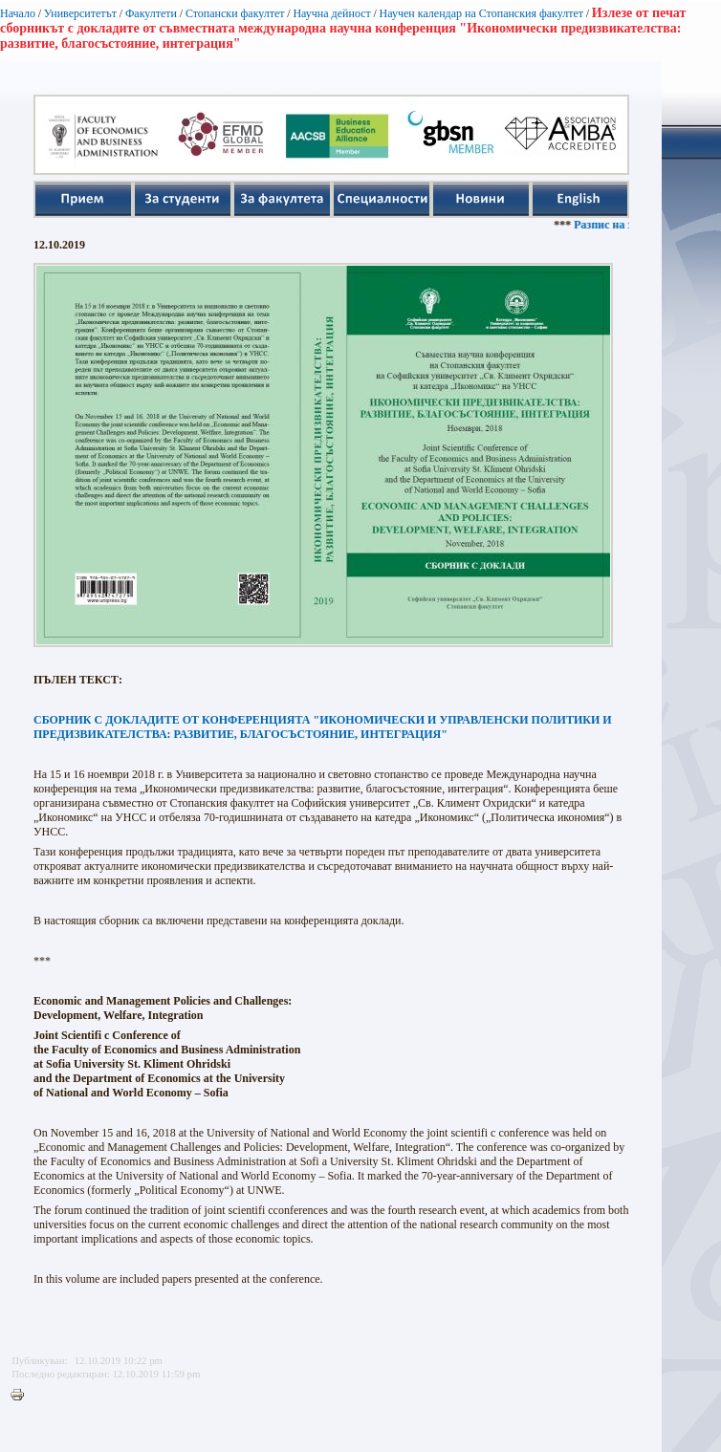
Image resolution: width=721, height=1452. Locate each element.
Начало (17, 13)
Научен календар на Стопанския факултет (481, 13)
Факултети (151, 13)
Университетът (80, 13)
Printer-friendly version (22, 1395)
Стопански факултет (235, 13)
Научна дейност (331, 13)
